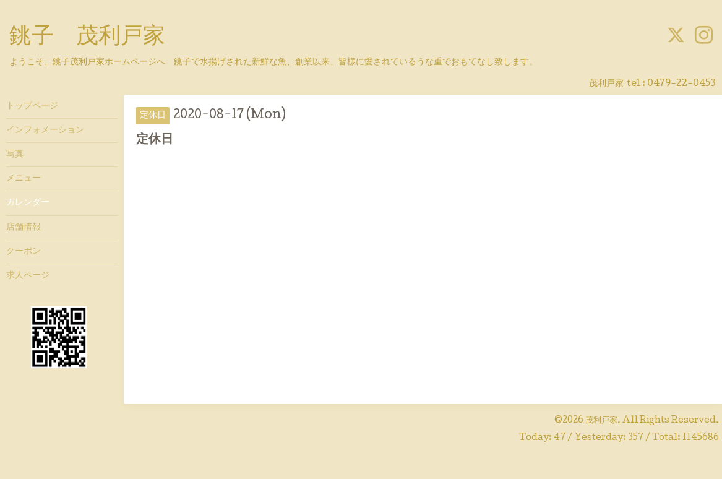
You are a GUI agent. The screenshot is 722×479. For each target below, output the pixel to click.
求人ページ (27, 276)
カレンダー (27, 203)
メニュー (23, 179)
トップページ (32, 106)
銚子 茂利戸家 (87, 37)
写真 (15, 155)
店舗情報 (23, 228)
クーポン (23, 252)
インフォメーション (45, 131)
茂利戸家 (601, 420)
